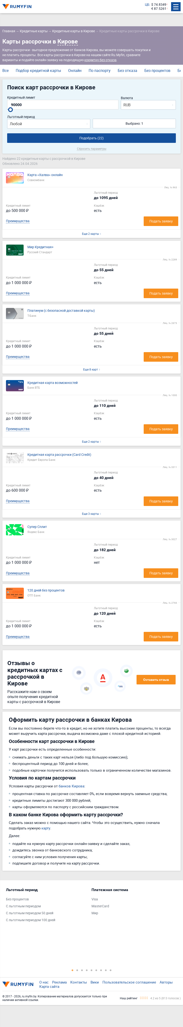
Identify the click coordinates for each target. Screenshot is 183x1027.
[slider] (10, 109)
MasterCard (100, 906)
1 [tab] (72, 970)
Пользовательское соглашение (129, 982)
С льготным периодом (23, 906)
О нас (44, 982)
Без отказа (127, 70)
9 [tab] (110, 970)
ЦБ (147, 5)
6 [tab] (96, 970)
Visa (95, 899)
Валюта (127, 98)
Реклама (59, 982)
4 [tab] (86, 970)
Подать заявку (161, 221)
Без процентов (157, 70)
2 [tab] (77, 970)
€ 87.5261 (158, 9)
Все (5, 70)
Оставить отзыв (156, 680)
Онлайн (74, 70)
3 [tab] (82, 970)
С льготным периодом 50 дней (29, 913)
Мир (95, 913)
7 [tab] (101, 970)
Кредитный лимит (21, 98)
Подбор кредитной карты (38, 70)
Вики (95, 982)
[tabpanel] (46, 906)
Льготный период (21, 117)
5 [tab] (91, 970)
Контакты (78, 982)
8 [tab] (105, 970)
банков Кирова (71, 786)
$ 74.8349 (158, 5)
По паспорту (100, 70)
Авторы (166, 982)
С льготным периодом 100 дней (30, 920)
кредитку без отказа (100, 60)
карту (45, 828)
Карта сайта (49, 986)
